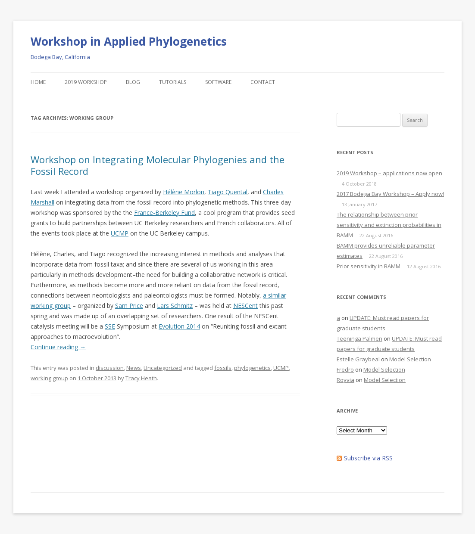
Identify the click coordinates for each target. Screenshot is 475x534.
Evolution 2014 (179, 326)
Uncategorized (163, 368)
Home (38, 82)
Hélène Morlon (183, 192)
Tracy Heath (141, 378)
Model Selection (410, 359)
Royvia (345, 380)
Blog (133, 82)
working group (49, 378)
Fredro (345, 369)
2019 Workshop (86, 82)
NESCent (245, 305)
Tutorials (172, 82)
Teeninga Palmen (359, 338)
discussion (110, 368)
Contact (262, 82)
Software (218, 82)
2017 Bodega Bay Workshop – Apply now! (390, 194)
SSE (110, 326)
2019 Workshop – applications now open (389, 173)
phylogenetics (252, 368)
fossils (222, 368)
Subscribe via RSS (368, 458)
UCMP (119, 233)
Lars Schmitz (175, 305)
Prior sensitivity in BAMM (368, 266)
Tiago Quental (227, 192)
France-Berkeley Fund (164, 212)
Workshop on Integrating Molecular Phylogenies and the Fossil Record (157, 165)
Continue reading (58, 347)
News (133, 368)
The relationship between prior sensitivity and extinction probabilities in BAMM (389, 225)
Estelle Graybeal (358, 359)
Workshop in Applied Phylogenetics (129, 41)
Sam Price (129, 305)
